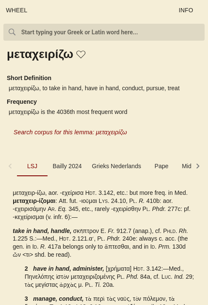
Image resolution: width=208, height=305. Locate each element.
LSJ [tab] (32, 166)
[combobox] (104, 32)
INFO (186, 10)
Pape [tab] (162, 166)
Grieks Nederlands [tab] (116, 166)
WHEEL (17, 10)
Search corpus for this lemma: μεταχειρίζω (70, 132)
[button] (81, 55)
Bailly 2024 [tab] (67, 166)
